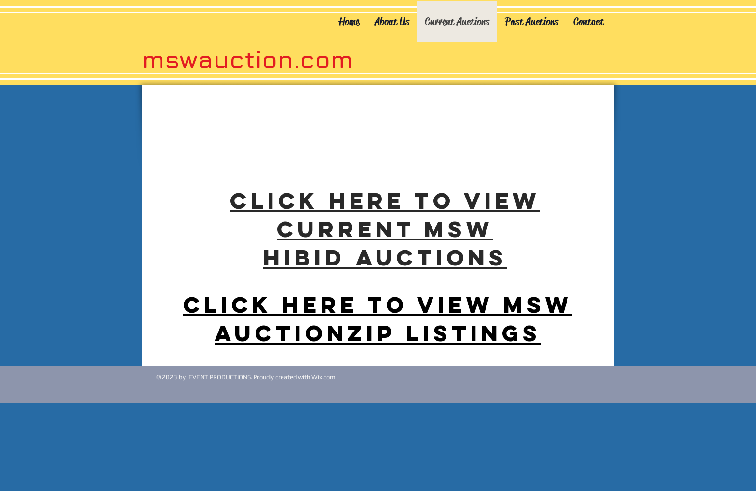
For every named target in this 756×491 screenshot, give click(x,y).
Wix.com (323, 377)
